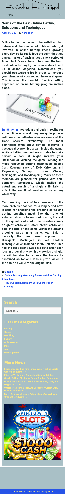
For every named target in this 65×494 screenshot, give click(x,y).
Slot (6, 349)
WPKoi (50, 491)
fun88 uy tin (10, 129)
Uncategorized (12, 352)
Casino (7, 332)
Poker (7, 346)
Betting (9, 271)
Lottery (8, 339)
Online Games (11, 342)
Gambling (9, 335)
